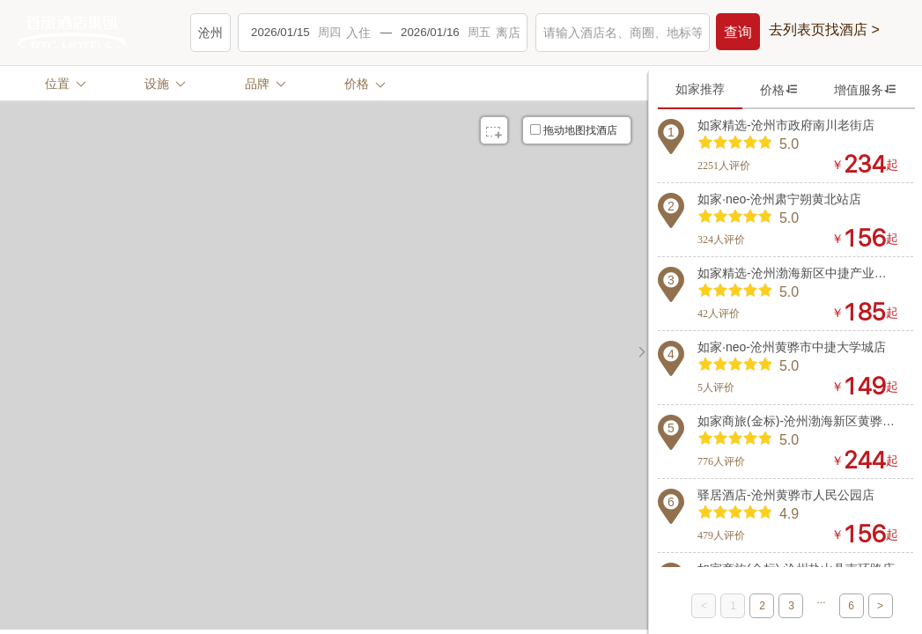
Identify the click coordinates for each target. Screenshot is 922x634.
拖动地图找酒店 (573, 130)
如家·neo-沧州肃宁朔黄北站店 (779, 199)
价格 (779, 89)
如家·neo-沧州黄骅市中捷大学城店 (791, 347)
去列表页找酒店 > (824, 30)
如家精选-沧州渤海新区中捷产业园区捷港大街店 (797, 273)
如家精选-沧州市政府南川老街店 (785, 125)
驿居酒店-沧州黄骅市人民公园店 (785, 495)
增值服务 (865, 89)
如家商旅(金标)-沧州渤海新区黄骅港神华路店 (797, 421)
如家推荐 (700, 89)
